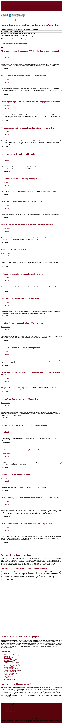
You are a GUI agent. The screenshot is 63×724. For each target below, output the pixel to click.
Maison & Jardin (8, 671)
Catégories (7, 8)
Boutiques (7, 7)
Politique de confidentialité (11, 711)
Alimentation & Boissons (11, 655)
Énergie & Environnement (11, 665)
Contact (6, 10)
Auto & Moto (7, 658)
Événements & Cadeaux (10, 668)
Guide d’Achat (8, 708)
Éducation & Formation (10, 664)
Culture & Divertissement (11, 662)
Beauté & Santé (8, 661)
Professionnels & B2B (10, 674)
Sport (5, 677)
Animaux (6, 656)
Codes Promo (7, 5)
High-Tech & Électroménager (12, 670)
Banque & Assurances (10, 659)
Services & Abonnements (11, 676)
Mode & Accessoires (9, 673)
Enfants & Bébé (8, 667)
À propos (6, 706)
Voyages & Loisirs (9, 679)
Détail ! (6, 57)
